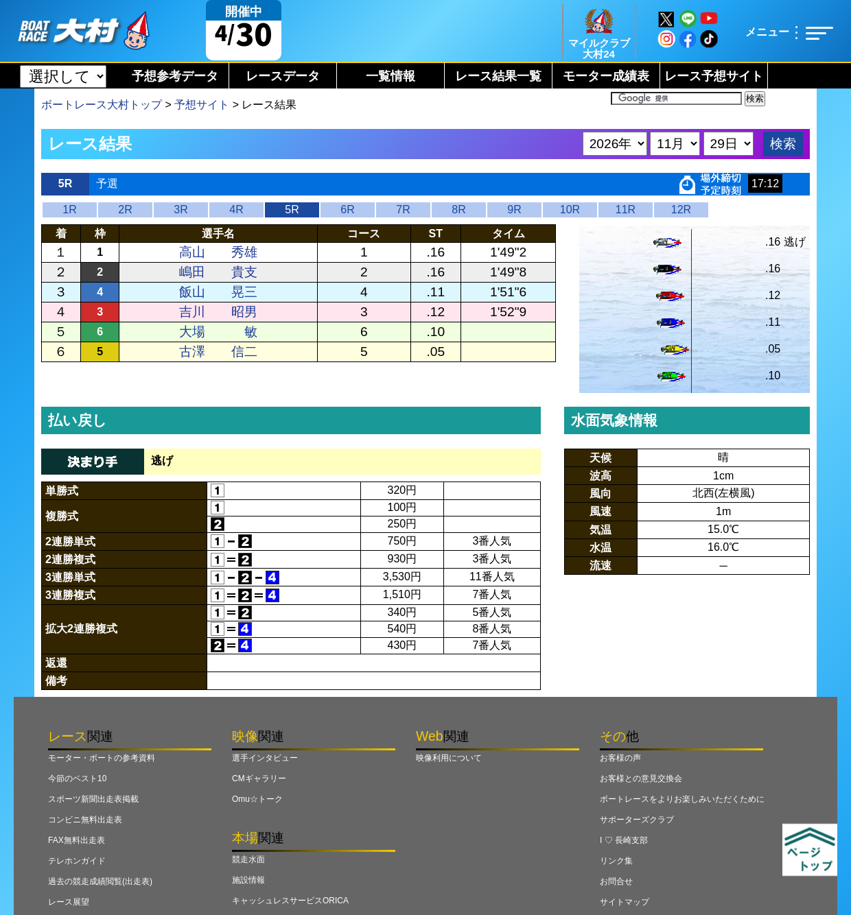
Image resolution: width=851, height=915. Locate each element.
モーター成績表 (606, 76)
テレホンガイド (77, 861)
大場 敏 (218, 331)
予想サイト (201, 104)
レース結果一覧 (498, 76)
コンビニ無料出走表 (85, 819)
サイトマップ (624, 902)
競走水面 (248, 859)
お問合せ (616, 881)
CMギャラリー (259, 778)
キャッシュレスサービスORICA (290, 900)
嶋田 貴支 (218, 272)
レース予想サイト (713, 76)
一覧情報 (390, 76)
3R (180, 209)
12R (681, 209)
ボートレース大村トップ (101, 104)
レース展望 (68, 902)
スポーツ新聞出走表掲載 (93, 799)
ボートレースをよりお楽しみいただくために (682, 799)
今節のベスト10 (77, 778)
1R (69, 209)
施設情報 (248, 880)
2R (125, 209)
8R (458, 209)
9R (514, 209)
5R (292, 209)
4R (236, 209)
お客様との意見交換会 (641, 778)
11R (626, 209)
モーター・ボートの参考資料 (101, 758)
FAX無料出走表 (76, 840)
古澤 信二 (218, 351)
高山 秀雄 (218, 252)
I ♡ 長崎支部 (624, 840)
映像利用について (449, 758)
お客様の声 (620, 758)
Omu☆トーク (257, 799)
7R (403, 209)
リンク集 (616, 861)
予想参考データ (175, 76)
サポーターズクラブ (637, 819)
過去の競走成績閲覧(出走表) (100, 881)
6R (347, 209)
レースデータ (283, 76)
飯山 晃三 (218, 292)
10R (570, 209)
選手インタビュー (265, 758)
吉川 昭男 (218, 312)
